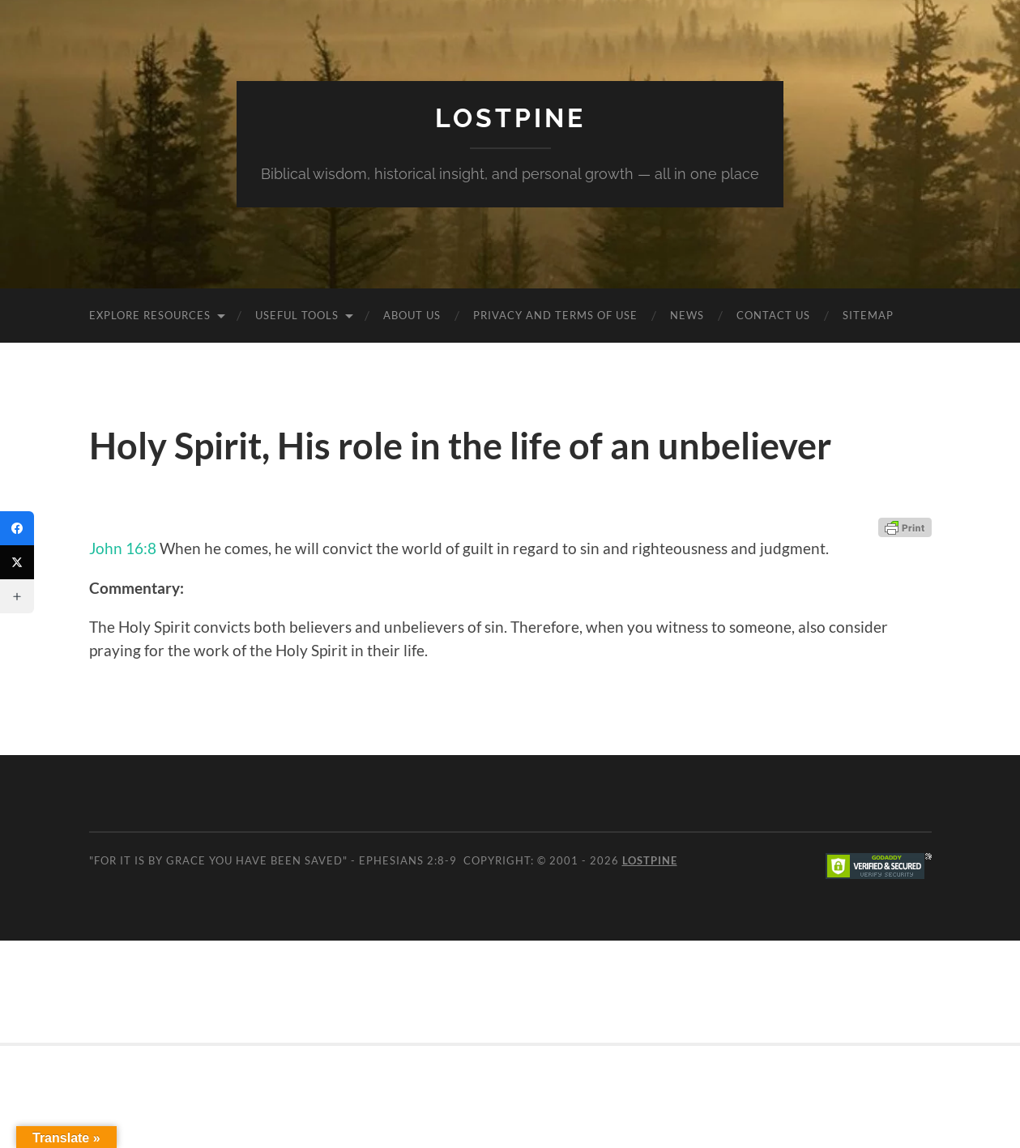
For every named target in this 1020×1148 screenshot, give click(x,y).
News (687, 315)
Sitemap (868, 315)
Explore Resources (150, 315)
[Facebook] (17, 528)
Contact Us (773, 315)
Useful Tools (297, 315)
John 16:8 (122, 548)
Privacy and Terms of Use (555, 315)
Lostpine (510, 118)
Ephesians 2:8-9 (408, 860)
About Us (412, 315)
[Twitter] (17, 562)
